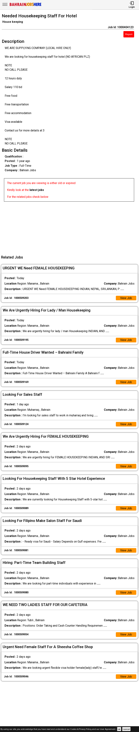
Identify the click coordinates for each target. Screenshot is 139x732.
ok (119, 729)
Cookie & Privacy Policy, (81, 729)
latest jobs (37, 190)
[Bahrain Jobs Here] (25, 5)
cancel (126, 729)
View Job (126, 298)
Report (128, 34)
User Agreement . (108, 729)
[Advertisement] (70, 227)
